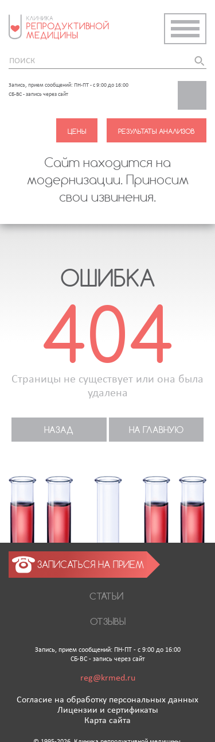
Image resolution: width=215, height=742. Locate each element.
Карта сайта (107, 720)
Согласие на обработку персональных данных (107, 700)
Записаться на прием (90, 564)
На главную (156, 429)
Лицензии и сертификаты (107, 710)
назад (58, 429)
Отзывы (108, 621)
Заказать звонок (197, 99)
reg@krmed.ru (107, 678)
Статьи (106, 596)
